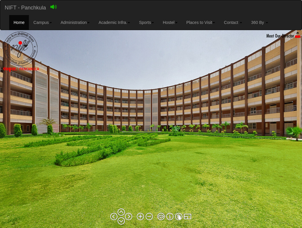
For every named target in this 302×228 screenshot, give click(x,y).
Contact (233, 22)
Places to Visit (200, 22)
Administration (75, 22)
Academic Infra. (114, 22)
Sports (146, 22)
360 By (259, 22)
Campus (42, 22)
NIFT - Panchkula (25, 8)
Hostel (170, 22)
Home (19, 22)
